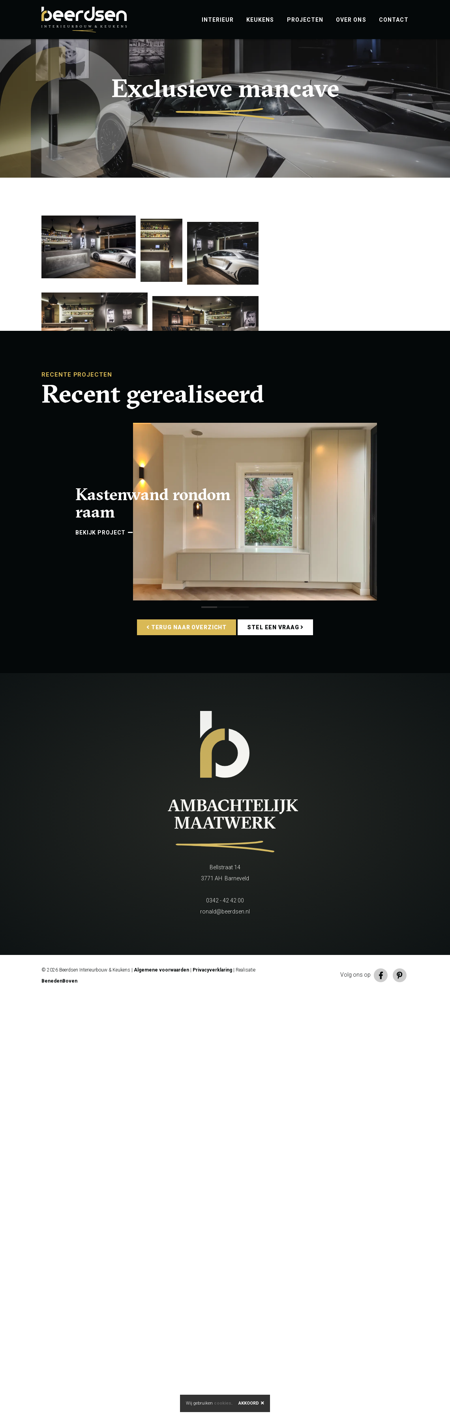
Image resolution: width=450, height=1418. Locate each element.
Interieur (218, 20)
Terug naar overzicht (186, 1049)
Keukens (260, 20)
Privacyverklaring (212, 1392)
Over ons (351, 20)
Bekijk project (104, 954)
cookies (222, 1403)
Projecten (305, 20)
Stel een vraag (275, 1049)
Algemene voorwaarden (161, 1392)
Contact (394, 20)
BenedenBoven (59, 1403)
